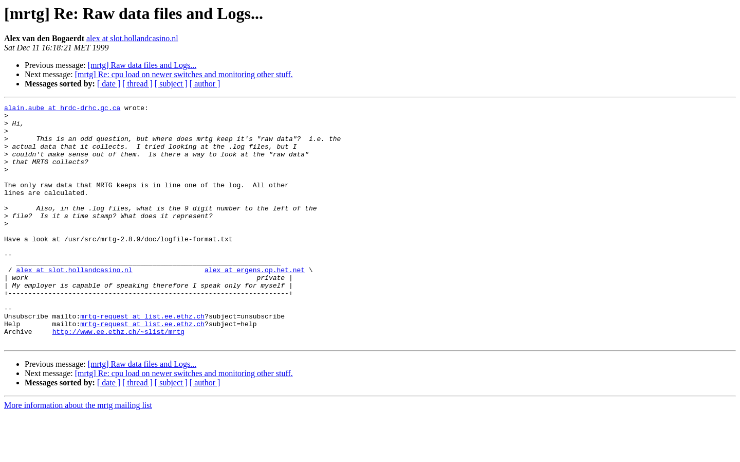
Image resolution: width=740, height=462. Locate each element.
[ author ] (205, 83)
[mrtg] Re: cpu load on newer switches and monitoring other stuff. (184, 74)
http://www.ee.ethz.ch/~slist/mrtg (118, 377)
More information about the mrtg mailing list (78, 453)
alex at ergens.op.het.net (255, 303)
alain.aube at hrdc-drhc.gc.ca (62, 109)
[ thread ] (137, 83)
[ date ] (108, 83)
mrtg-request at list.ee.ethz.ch (142, 359)
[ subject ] (171, 83)
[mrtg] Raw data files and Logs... (142, 65)
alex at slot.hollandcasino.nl (132, 38)
